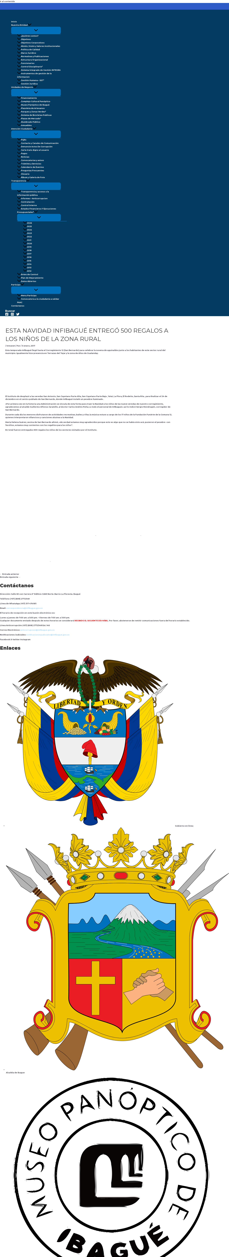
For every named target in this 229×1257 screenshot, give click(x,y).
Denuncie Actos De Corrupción (34, 147)
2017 (27, 254)
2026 (27, 223)
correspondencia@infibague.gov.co (24, 608)
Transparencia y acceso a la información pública (33, 193)
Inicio (14, 22)
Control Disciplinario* (30, 67)
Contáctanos (17, 306)
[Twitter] (17, 315)
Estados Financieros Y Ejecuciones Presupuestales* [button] (36, 210)
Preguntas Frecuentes (30, 170)
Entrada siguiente (10, 577)
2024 (27, 230)
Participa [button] (17, 284)
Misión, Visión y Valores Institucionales (38, 46)
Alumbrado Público (28, 122)
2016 (27, 257)
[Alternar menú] (36, 30)
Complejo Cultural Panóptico (33, 101)
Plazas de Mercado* (29, 118)
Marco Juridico (26, 53)
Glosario (23, 174)
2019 (27, 247)
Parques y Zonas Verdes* (31, 112)
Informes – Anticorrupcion (32, 198)
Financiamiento (27, 98)
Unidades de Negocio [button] (24, 87)
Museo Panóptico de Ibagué (33, 105)
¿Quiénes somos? (28, 36)
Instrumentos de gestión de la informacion (34, 75)
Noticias (23, 157)
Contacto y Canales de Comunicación (38, 143)
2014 (27, 264)
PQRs (21, 140)
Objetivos (24, 39)
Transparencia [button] (20, 181)
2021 (27, 240)
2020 (27, 243)
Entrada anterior (9, 574)
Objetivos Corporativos (30, 43)
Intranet (11, 346)
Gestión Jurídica (27, 84)
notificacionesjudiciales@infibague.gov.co (47, 635)
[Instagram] (12, 315)
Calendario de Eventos (30, 167)
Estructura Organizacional (32, 60)
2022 (27, 237)
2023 (27, 233)
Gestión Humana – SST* (30, 80)
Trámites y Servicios (29, 164)
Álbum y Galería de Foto (31, 177)
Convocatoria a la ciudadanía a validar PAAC (38, 301)
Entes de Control (27, 274)
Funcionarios (25, 63)
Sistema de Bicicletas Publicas (34, 115)
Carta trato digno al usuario (33, 150)
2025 (27, 226)
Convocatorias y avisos (30, 160)
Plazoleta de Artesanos (31, 108)
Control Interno (27, 205)
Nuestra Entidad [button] (21, 25)
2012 (27, 271)
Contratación (25, 202)
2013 (27, 268)
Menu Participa (26, 295)
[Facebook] (6, 315)
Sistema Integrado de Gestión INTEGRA (39, 70)
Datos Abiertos (26, 281)
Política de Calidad (28, 49)
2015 (27, 261)
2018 (27, 250)
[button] (30, 25)
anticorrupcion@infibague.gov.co (37, 630)
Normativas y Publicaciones (33, 56)
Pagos (22, 153)
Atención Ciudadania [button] (23, 129)
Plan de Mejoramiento (30, 278)
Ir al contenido (7, 1)
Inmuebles (24, 125)
